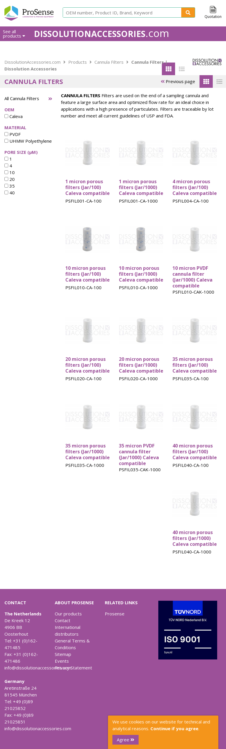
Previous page (178, 81)
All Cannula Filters (21, 98)
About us (153, 48)
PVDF (12, 134)
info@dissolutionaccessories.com (37, 668)
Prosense (114, 614)
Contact (62, 620)
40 (9, 193)
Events (62, 661)
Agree (125, 740)
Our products (68, 614)
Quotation (213, 16)
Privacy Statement (73, 668)
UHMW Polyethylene (28, 141)
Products (77, 62)
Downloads (181, 48)
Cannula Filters (109, 62)
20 (9, 179)
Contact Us (210, 48)
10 (9, 172)
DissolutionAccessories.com (32, 62)
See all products (14, 33)
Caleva (13, 116)
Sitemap (63, 654)
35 (9, 186)
